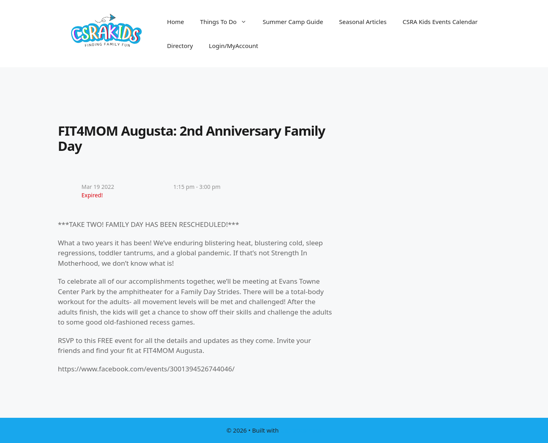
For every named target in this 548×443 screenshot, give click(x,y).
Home (175, 22)
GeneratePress (300, 430)
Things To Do (227, 22)
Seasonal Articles (363, 22)
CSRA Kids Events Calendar (440, 22)
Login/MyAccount (233, 46)
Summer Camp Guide (293, 22)
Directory (180, 46)
